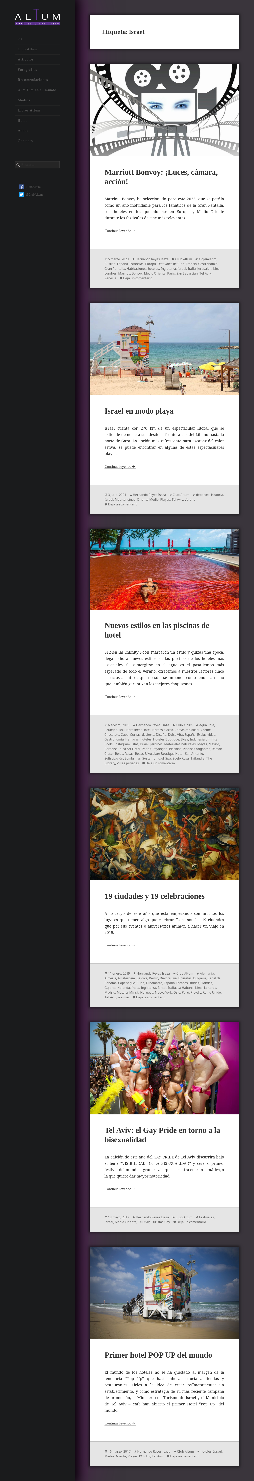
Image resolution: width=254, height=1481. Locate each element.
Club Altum (27, 49)
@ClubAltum (31, 194)
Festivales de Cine (170, 264)
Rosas (129, 753)
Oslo (176, 992)
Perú (185, 992)
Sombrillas (133, 758)
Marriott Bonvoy (130, 273)
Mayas (202, 744)
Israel (181, 268)
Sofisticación (113, 758)
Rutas (22, 121)
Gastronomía (208, 264)
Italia (192, 268)
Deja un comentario (137, 278)
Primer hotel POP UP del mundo (158, 1355)
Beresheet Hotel (138, 730)
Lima (198, 987)
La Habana (185, 987)
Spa (168, 758)
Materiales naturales (180, 744)
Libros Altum (29, 110)
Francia (191, 264)
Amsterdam (126, 978)
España (122, 264)
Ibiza (184, 739)
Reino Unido (212, 992)
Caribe (206, 730)
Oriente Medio (148, 499)
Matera (122, 992)
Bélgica (141, 978)
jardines (156, 744)
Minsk (134, 992)
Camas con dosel (187, 730)
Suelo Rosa (181, 758)
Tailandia (197, 758)
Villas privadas (128, 763)
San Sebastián (187, 273)
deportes (202, 495)
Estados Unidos (187, 983)
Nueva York (163, 992)
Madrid (109, 992)
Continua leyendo (117, 231)
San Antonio (194, 753)
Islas (134, 744)
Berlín (153, 978)
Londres (110, 273)
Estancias (136, 264)
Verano (190, 499)
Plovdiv (196, 992)
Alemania (207, 973)
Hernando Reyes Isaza (152, 259)
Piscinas (175, 749)
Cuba (124, 734)
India (135, 987)
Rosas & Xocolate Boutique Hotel (159, 753)
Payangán (160, 749)
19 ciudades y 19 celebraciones (154, 896)
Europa (150, 264)
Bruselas (185, 978)
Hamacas (132, 739)
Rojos (119, 753)
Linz (216, 268)
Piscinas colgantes (196, 749)
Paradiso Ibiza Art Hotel (122, 749)
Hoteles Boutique (166, 739)
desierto (148, 734)
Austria (109, 264)
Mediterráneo (125, 499)
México (214, 744)
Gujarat (110, 987)
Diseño (161, 734)
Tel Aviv (205, 273)
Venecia (110, 278)
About (23, 131)
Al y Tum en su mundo (37, 90)
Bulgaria (199, 978)
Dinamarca (154, 983)
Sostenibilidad (153, 758)
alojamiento (208, 259)
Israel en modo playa (138, 411)
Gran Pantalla (114, 268)
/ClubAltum (30, 187)
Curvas (135, 734)
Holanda (123, 987)
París (171, 273)
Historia (217, 495)
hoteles (153, 268)
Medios (24, 100)
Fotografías (27, 70)
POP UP (144, 1456)
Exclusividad (206, 734)
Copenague (126, 983)
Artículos (26, 59)
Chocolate (111, 734)
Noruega (146, 992)
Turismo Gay (160, 1222)
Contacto (25, 141)
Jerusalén (204, 268)
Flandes (206, 983)
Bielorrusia (168, 978)
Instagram (122, 744)
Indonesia (197, 739)
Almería (110, 978)
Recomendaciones (33, 80)
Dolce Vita (175, 734)
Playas (165, 499)
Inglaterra (168, 268)
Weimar (123, 997)
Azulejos (110, 730)
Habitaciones (136, 268)
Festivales (206, 1217)
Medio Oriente (155, 273)
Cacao (168, 730)
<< (20, 39)
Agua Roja (206, 725)
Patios (146, 749)
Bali (122, 730)
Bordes (157, 730)
